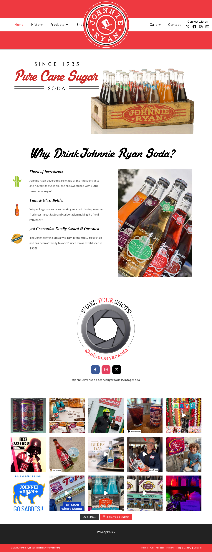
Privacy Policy (106, 531)
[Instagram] (106, 369)
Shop (178, 547)
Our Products (157, 547)
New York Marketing (50, 547)
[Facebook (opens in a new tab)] (194, 27)
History (170, 547)
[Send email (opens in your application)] (207, 27)
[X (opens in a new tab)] (187, 27)
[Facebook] (95, 369)
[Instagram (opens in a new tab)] (201, 27)
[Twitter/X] (116, 369)
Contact (197, 547)
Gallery (187, 547)
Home (144, 547)
